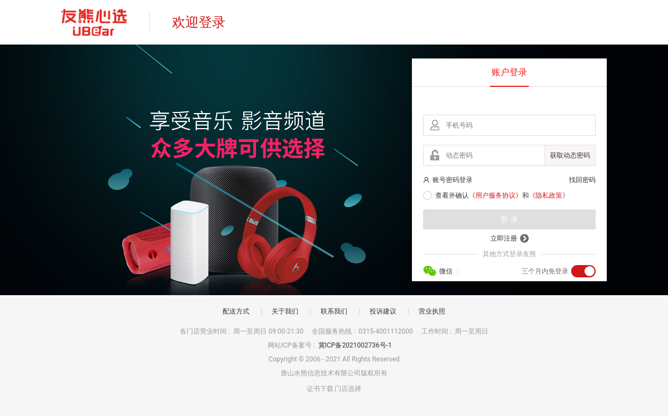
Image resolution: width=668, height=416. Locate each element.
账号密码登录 (448, 180)
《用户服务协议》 (495, 195)
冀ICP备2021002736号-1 (356, 345)
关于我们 (285, 311)
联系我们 (334, 311)
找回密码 (582, 180)
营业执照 (432, 311)
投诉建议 (383, 311)
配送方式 (236, 311)
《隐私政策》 (549, 195)
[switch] (583, 271)
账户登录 (509, 72)
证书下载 (320, 389)
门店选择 (348, 389)
